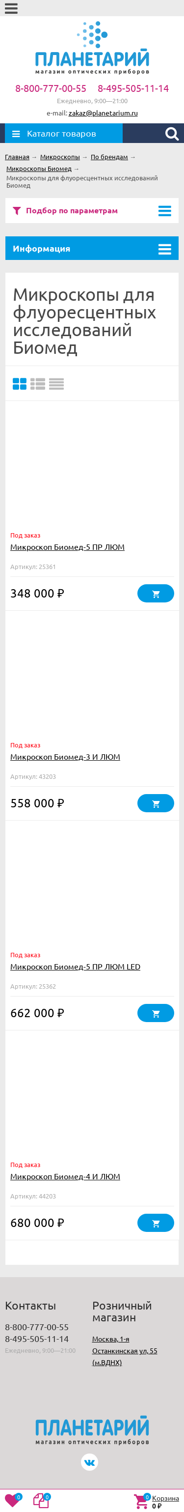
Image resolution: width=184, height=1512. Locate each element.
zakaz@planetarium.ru (103, 112)
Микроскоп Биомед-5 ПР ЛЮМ (67, 546)
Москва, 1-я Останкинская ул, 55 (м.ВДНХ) (125, 1350)
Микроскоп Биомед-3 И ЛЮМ (65, 756)
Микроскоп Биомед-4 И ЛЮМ (65, 1176)
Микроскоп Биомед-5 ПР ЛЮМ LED (75, 966)
